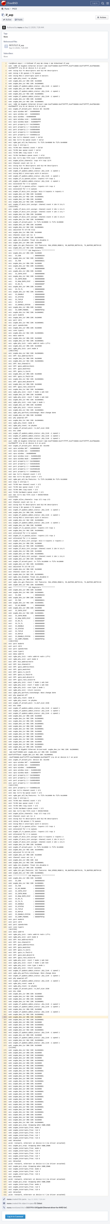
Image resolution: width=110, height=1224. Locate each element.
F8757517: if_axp (16, 45)
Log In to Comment (15, 1216)
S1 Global (38, 1203)
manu (19, 27)
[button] (107, 3)
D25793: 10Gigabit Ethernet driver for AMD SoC (46, 1207)
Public (20, 19)
